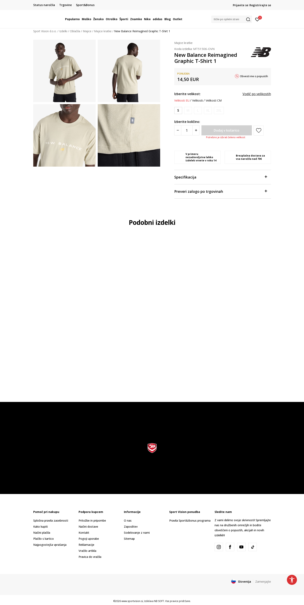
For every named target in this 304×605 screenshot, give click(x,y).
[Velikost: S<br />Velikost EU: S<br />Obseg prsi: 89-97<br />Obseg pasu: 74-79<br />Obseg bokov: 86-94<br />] (178, 110)
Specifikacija (220, 177)
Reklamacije (86, 545)
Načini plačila (41, 532)
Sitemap (129, 539)
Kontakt (84, 532)
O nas (128, 520)
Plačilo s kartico (43, 539)
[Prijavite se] (257, 19)
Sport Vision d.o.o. (45, 31)
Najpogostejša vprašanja (49, 545)
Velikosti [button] (197, 100)
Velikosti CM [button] (214, 100)
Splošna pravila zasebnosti (50, 520)
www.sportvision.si (132, 601)
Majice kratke (103, 31)
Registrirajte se (260, 5)
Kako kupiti (40, 526)
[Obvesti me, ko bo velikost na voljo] (188, 110)
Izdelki (63, 31)
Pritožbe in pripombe (92, 520)
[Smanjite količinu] (177, 130)
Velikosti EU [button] (181, 100)
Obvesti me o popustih (254, 76)
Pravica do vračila (90, 557)
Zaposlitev (131, 526)
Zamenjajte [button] (263, 581)
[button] (232, 19)
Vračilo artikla (87, 551)
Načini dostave (88, 526)
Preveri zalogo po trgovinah (220, 191)
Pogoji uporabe (89, 539)
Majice (87, 31)
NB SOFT (159, 601)
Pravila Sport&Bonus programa (190, 520)
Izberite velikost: (187, 94)
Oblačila (75, 31)
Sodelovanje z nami (137, 532)
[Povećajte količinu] (195, 130)
